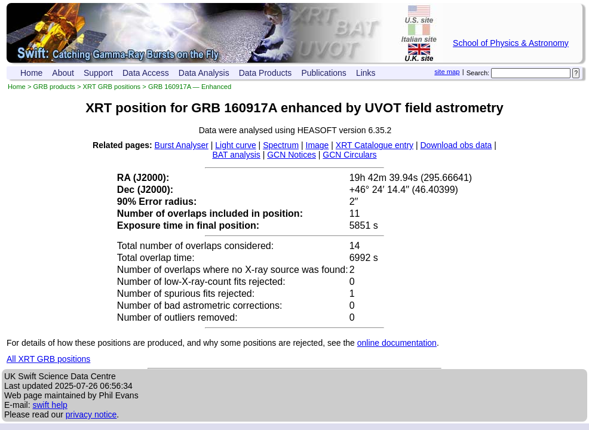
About (63, 73)
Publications (323, 73)
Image (317, 145)
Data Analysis (204, 73)
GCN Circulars (349, 154)
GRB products (54, 86)
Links (366, 73)
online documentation (397, 343)
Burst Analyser (181, 145)
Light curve (235, 145)
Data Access (145, 73)
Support (98, 73)
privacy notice (91, 414)
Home (31, 73)
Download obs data (456, 145)
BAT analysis (236, 154)
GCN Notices (291, 154)
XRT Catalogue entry (374, 145)
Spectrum (281, 145)
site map (446, 71)
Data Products (265, 73)
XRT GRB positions (112, 86)
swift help (49, 405)
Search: (478, 72)
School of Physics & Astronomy (511, 43)
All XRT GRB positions (48, 359)
